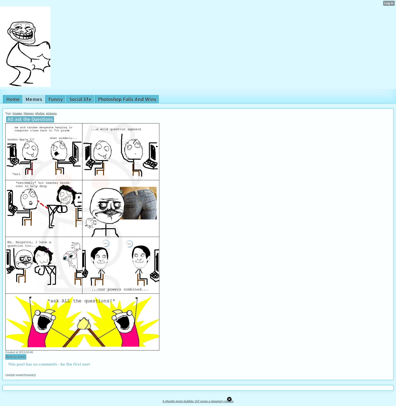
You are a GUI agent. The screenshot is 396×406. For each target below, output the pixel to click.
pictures (51, 113)
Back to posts (15, 357)
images (17, 113)
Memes (29, 113)
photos (39, 113)
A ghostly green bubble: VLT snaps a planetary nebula (198, 401)
